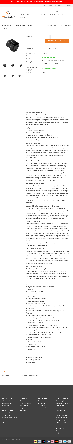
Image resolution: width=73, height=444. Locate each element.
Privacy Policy (6, 420)
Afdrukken (37, 375)
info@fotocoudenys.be (63, 433)
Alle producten (24, 401)
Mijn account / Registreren (62, 5)
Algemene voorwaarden (9, 417)
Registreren (41, 401)
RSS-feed (23, 410)
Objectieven (38, 14)
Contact (23, 17)
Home (22, 14)
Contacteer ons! (7, 403)
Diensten (64, 14)
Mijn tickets (41, 405)
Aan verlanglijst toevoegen (9, 375)
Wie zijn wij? (6, 401)
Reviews (52, 48)
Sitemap (4, 422)
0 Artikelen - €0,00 (46, 5)
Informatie (29, 48)
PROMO (56, 14)
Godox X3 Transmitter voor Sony (60, 26)
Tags (21, 408)
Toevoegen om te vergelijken (25, 375)
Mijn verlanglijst (43, 408)
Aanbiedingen (24, 405)
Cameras (29, 14)
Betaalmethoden (7, 410)
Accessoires (48, 14)
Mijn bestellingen (43, 403)
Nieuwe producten (25, 403)
